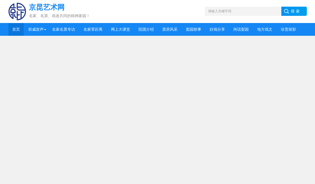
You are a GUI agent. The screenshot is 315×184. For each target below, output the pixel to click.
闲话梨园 (241, 29)
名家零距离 (93, 29)
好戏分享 (217, 29)
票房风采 (170, 29)
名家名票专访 (63, 29)
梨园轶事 (193, 29)
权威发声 (36, 29)
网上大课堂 (120, 29)
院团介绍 (146, 29)
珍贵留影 (288, 29)
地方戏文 (264, 29)
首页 (16, 29)
